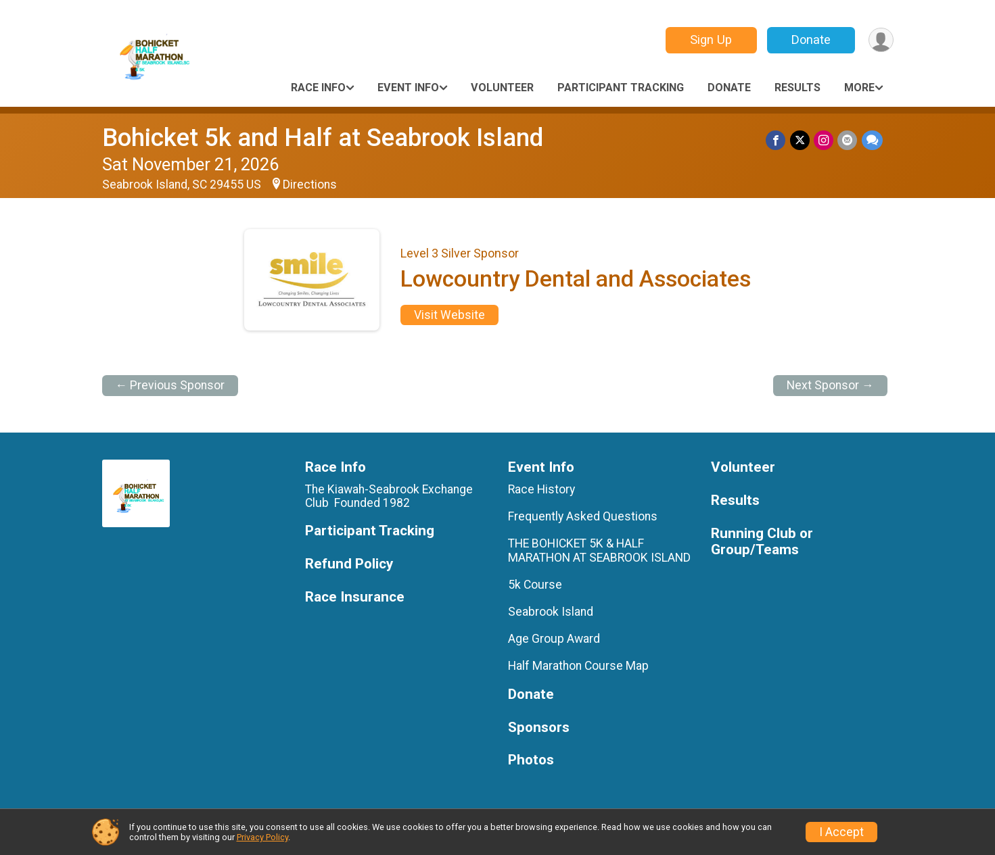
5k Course (535, 584)
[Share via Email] (848, 140)
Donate (810, 39)
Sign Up (710, 39)
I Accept (841, 832)
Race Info (318, 87)
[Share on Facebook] (777, 140)
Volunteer (502, 87)
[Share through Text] (872, 140)
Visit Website (449, 315)
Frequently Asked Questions (582, 516)
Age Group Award (554, 638)
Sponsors (539, 727)
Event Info (408, 87)
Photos (531, 760)
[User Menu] (881, 40)
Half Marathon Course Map (578, 666)
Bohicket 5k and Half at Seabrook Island (322, 137)
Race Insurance (354, 597)
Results (797, 87)
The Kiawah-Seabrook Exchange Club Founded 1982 (389, 496)
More (859, 87)
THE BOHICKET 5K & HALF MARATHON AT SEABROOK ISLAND (599, 550)
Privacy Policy (262, 837)
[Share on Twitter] (800, 140)
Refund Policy (349, 564)
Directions (310, 184)
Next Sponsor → (830, 385)
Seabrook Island (550, 611)
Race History (541, 489)
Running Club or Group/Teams (762, 542)
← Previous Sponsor (170, 385)
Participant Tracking (620, 87)
